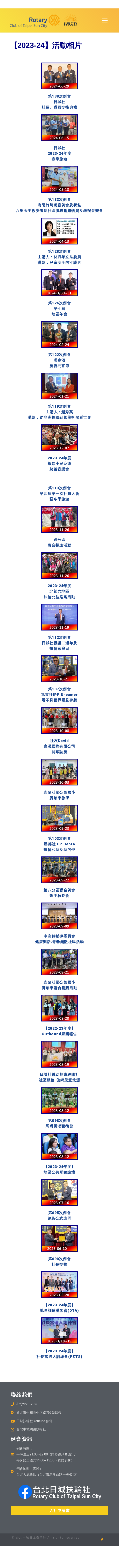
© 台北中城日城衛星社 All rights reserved (46, 1537)
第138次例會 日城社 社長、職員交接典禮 (59, 101)
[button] (104, 20)
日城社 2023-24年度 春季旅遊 (59, 153)
